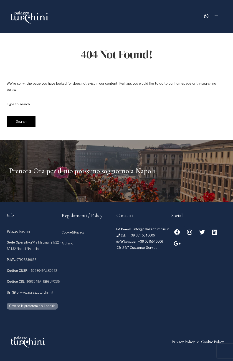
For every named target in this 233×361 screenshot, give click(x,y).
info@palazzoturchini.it (151, 229)
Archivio (67, 243)
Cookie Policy (212, 341)
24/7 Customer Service (139, 247)
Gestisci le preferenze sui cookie (32, 306)
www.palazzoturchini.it (30, 292)
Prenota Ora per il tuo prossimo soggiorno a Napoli (82, 170)
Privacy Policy (183, 341)
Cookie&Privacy (73, 232)
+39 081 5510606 (141, 235)
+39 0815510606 (150, 241)
